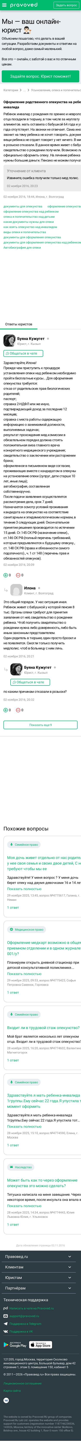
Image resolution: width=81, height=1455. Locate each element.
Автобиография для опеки (22, 247)
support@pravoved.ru (21, 1316)
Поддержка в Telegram (22, 1324)
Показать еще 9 (40, 725)
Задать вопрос (66, 5)
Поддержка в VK (18, 1331)
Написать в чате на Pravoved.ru (28, 1308)
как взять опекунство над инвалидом (30, 227)
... (24, 90)
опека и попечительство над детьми (29, 216)
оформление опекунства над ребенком (31, 211)
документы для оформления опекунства (32, 237)
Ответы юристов (18, 324)
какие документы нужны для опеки (28, 221)
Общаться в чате (21, 353)
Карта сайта (12, 1390)
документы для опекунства (22, 206)
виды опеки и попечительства (24, 232)
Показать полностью (24, 889)
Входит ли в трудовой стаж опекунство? (43, 1027)
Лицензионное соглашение (22, 1383)
